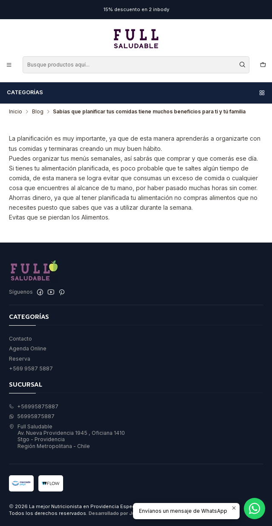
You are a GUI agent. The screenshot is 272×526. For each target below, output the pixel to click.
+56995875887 (33, 406)
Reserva (19, 358)
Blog (37, 111)
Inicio (15, 111)
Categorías (136, 92)
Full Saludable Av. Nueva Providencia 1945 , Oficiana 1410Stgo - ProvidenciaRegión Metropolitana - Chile (67, 436)
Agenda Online (27, 348)
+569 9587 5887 (31, 368)
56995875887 (32, 416)
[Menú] (9, 64)
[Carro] (262, 64)
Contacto (20, 338)
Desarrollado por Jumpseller (122, 513)
